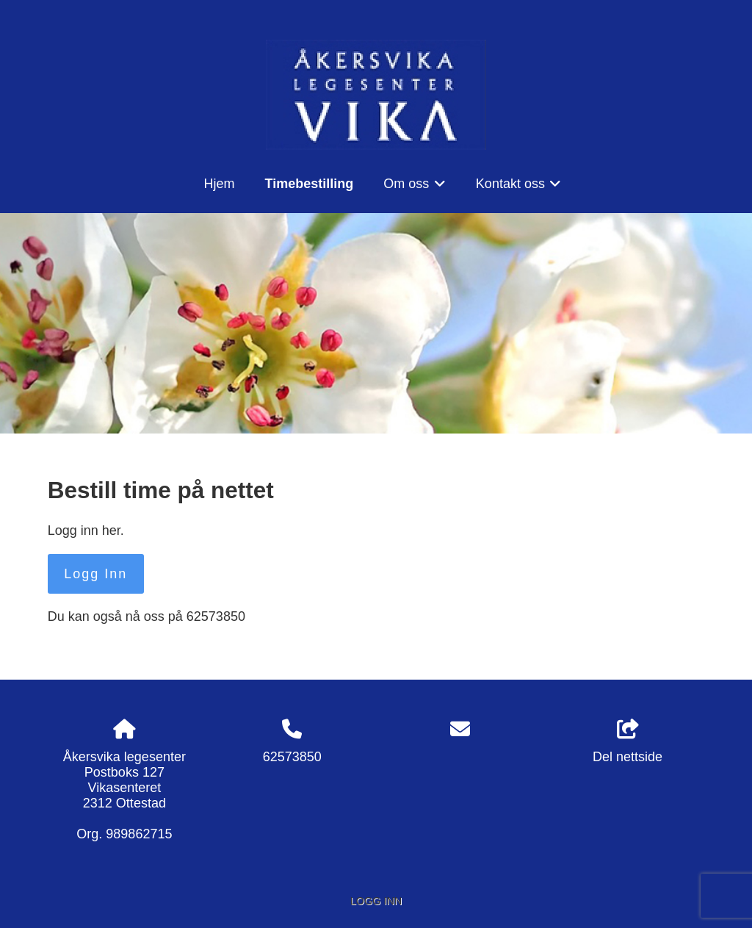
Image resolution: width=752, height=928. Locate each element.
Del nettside (627, 741)
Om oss (414, 188)
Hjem (219, 183)
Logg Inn (95, 573)
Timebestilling (309, 183)
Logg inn (376, 901)
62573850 (292, 756)
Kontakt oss (519, 188)
